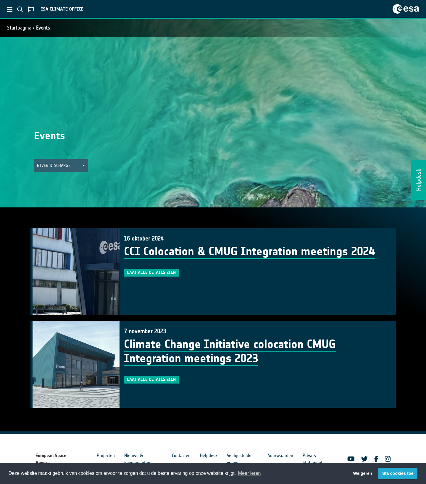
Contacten (181, 455)
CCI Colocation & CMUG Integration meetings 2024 (249, 251)
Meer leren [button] (249, 473)
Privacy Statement (312, 459)
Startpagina (19, 28)
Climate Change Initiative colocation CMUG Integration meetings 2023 (230, 351)
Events (43, 28)
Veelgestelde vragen (239, 459)
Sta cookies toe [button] (398, 473)
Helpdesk (208, 455)
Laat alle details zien (151, 272)
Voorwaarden (280, 455)
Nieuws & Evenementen (137, 459)
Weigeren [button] (362, 473)
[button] (61, 165)
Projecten (106, 455)
